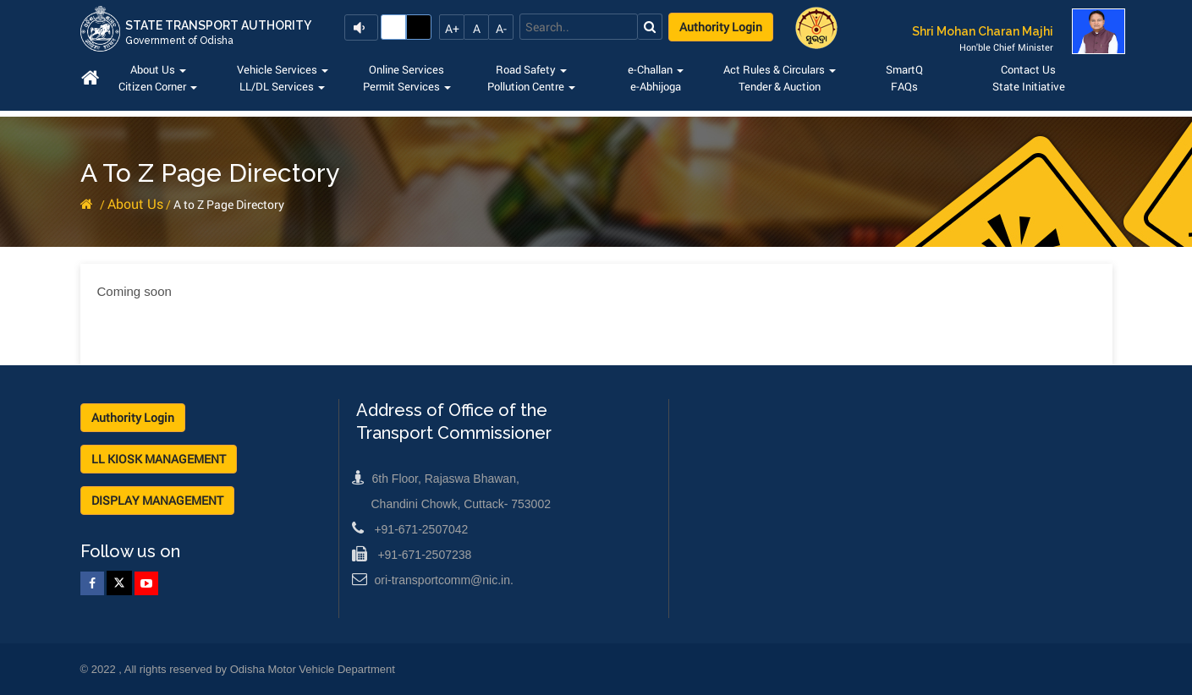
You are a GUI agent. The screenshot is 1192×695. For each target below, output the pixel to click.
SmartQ (904, 69)
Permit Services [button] (407, 86)
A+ (452, 28)
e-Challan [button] (656, 69)
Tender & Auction (780, 86)
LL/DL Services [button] (282, 86)
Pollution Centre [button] (531, 86)
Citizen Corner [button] (157, 86)
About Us (135, 203)
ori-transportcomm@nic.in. (433, 580)
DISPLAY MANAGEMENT (157, 500)
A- (501, 28)
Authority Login (720, 27)
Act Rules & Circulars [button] (779, 69)
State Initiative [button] (1028, 86)
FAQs (904, 86)
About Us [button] (158, 69)
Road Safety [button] (531, 69)
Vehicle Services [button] (282, 69)
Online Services (406, 69)
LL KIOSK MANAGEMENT (158, 459)
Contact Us (1028, 69)
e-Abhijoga (655, 86)
